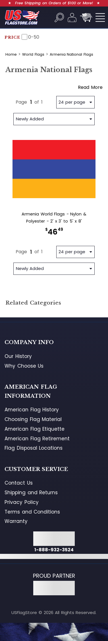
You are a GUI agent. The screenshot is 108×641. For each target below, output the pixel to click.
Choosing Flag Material (33, 419)
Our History (18, 356)
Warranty (16, 521)
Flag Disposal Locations (34, 448)
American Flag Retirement (37, 438)
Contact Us (19, 482)
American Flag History (32, 409)
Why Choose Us (24, 366)
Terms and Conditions (32, 511)
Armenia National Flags (71, 54)
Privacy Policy (22, 502)
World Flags (33, 54)
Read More (90, 87)
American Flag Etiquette (35, 429)
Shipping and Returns (31, 492)
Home (11, 54)
